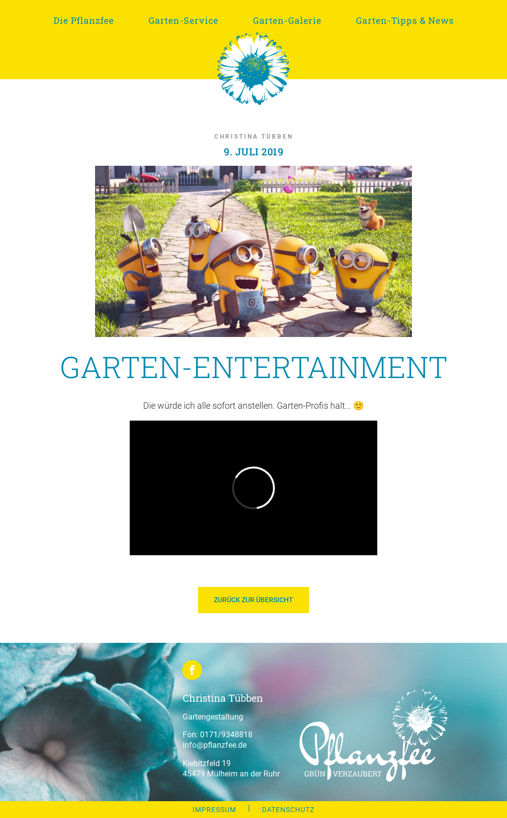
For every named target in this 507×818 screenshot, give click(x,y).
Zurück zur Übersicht (253, 600)
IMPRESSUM (214, 810)
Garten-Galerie (287, 20)
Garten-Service (183, 20)
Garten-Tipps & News (405, 20)
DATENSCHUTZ (288, 810)
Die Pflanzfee (83, 20)
